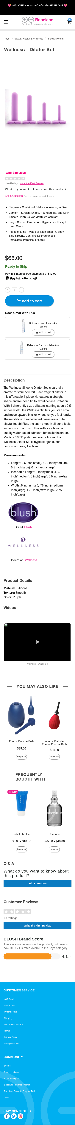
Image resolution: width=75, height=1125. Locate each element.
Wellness (31, 560)
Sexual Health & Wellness (28, 38)
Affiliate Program (11, 1078)
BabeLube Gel (21, 834)
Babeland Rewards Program (17, 1084)
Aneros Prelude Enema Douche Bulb (54, 743)
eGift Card (9, 999)
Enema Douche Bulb (21, 741)
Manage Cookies (12, 1043)
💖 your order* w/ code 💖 (37, 5)
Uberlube (54, 834)
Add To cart (29, 301)
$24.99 (54, 750)
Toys (7, 38)
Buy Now (21, 756)
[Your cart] (69, 21)
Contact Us (9, 1005)
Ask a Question (14, 195)
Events (7, 1065)
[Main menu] (5, 21)
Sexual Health (56, 38)
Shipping (8, 1018)
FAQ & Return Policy (13, 1024)
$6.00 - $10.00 (21, 841)
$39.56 (21, 748)
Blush (28, 527)
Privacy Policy (10, 1037)
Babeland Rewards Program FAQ (19, 1091)
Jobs (6, 1097)
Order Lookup (10, 1011)
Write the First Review (32, 183)
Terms (7, 1030)
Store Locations (11, 1072)
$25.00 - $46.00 (54, 841)
